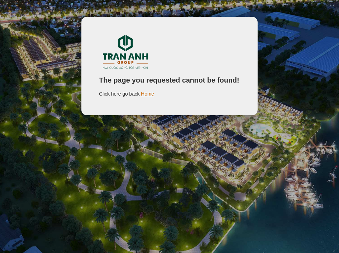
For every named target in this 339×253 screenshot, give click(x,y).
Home (147, 94)
